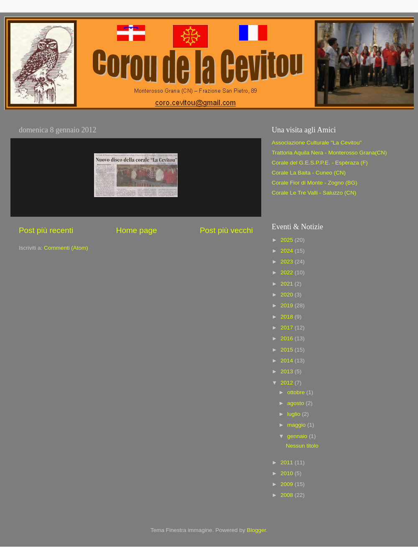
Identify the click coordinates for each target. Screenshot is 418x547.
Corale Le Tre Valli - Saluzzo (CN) (314, 193)
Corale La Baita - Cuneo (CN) (309, 173)
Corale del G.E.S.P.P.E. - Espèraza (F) (320, 163)
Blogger (256, 530)
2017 (287, 327)
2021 (287, 284)
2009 (287, 484)
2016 (287, 338)
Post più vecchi (226, 230)
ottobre (296, 392)
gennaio (298, 436)
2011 (287, 462)
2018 (287, 317)
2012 (287, 383)
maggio (297, 425)
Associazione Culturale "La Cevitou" (317, 142)
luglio (294, 414)
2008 (287, 495)
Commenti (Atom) (66, 248)
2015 (287, 350)
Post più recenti (46, 230)
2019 (287, 305)
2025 (287, 240)
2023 (287, 261)
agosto (296, 403)
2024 (287, 251)
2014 (287, 360)
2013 (287, 371)
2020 (287, 294)
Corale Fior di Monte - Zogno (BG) (314, 183)
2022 (287, 272)
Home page (136, 230)
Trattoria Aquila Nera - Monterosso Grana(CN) (329, 152)
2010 (287, 473)
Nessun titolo (302, 446)
